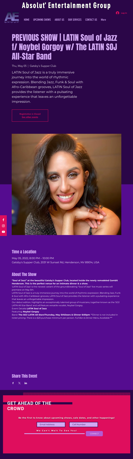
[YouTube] (3, 232)
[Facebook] (3, 220)
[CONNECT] (94, 433)
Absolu (32, 5)
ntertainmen (70, 5)
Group (102, 5)
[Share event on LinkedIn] (26, 383)
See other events (30, 117)
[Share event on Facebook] (13, 383)
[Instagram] (3, 226)
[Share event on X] (19, 383)
